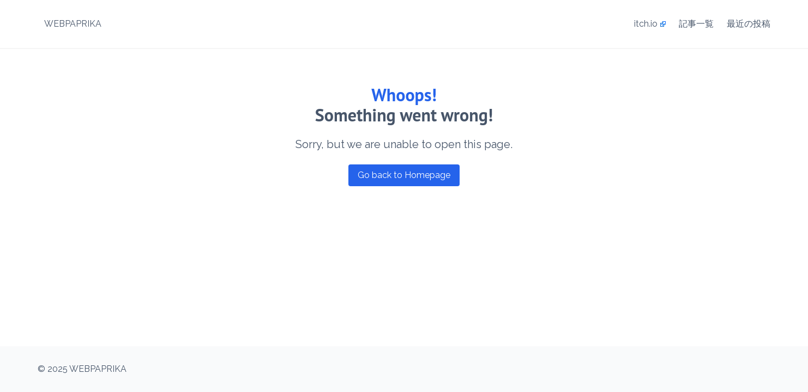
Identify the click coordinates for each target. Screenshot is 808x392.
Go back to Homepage (404, 175)
